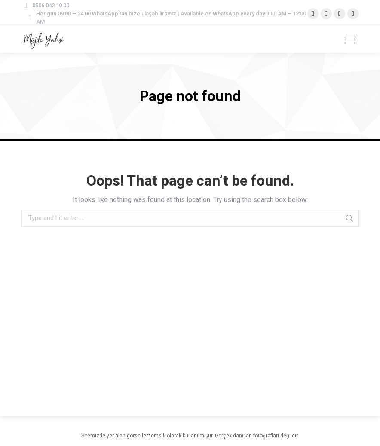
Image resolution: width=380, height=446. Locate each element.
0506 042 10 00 (45, 5)
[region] (111, 378)
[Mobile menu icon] (350, 40)
